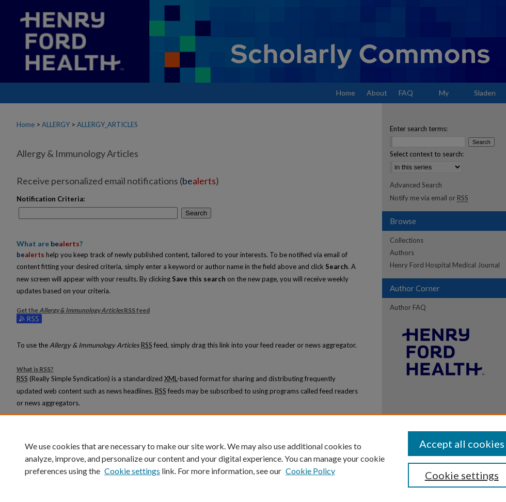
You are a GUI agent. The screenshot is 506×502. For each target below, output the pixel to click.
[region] (253, 458)
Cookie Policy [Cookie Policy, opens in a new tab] (310, 471)
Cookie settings (132, 471)
